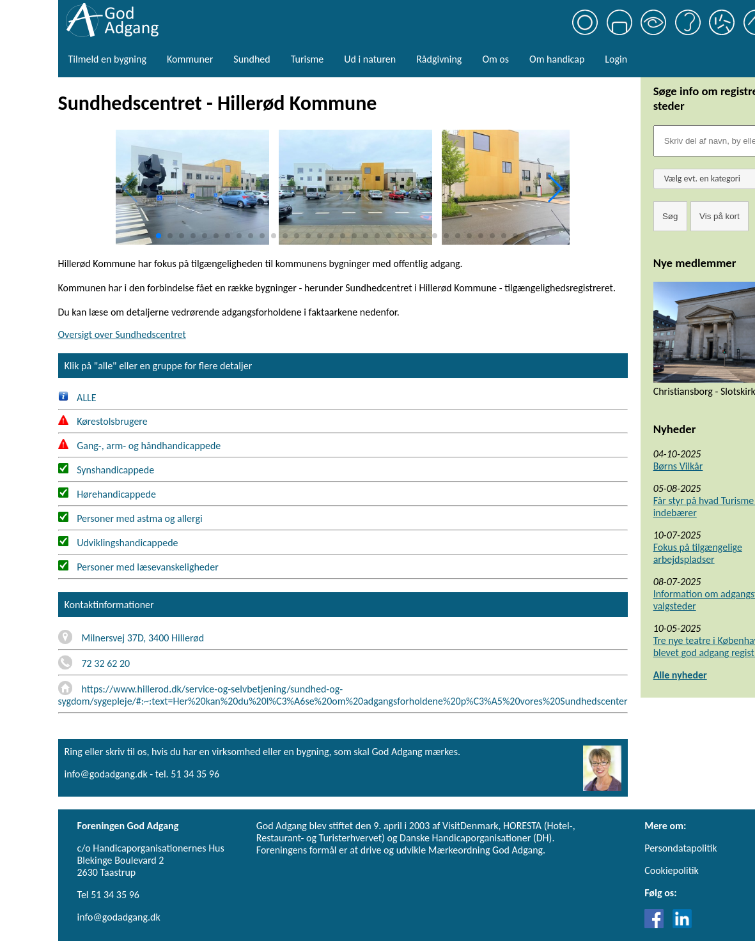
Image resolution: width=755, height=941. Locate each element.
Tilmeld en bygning (107, 59)
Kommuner (190, 59)
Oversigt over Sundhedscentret (122, 334)
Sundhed (251, 59)
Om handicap (556, 59)
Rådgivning (439, 59)
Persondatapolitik (680, 848)
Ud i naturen (370, 59)
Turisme (307, 59)
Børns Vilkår (678, 466)
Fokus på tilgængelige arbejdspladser (697, 553)
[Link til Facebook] (657, 925)
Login (616, 59)
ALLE (77, 398)
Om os (495, 59)
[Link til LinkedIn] (682, 925)
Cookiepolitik (671, 870)
